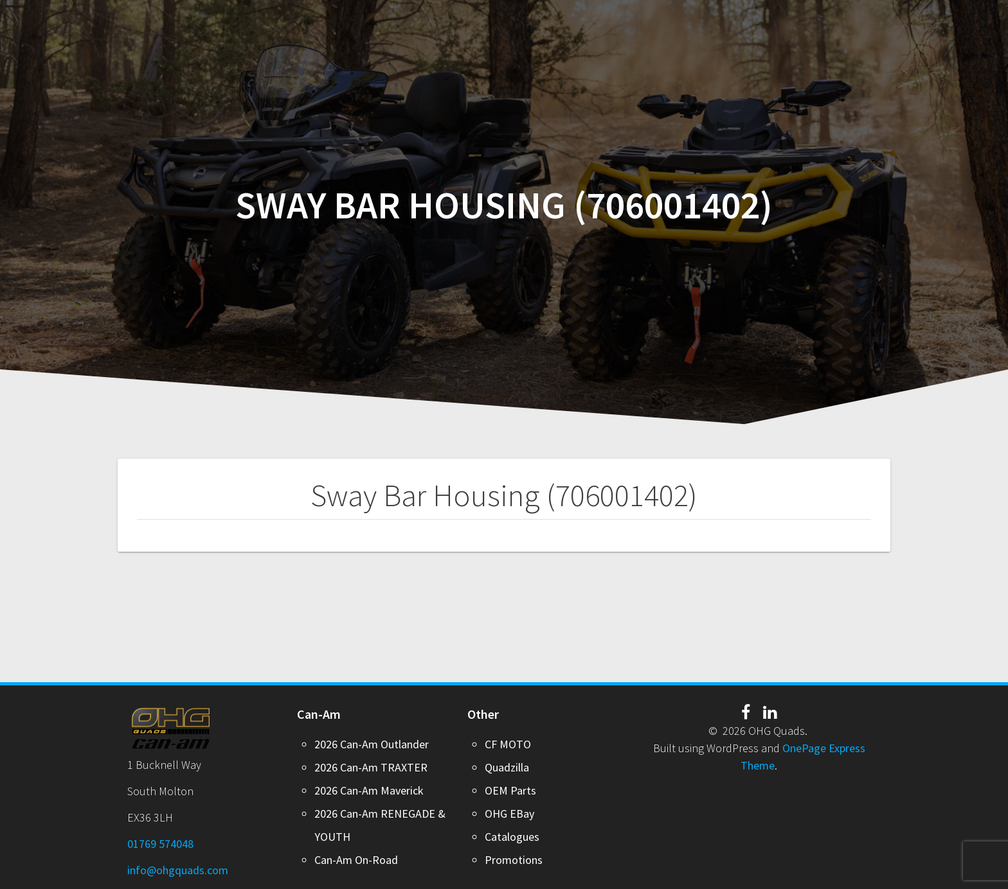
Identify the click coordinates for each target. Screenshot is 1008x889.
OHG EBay (509, 813)
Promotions (514, 859)
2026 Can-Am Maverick (369, 790)
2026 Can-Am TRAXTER (371, 767)
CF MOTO (508, 744)
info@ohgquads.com (177, 870)
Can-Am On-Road (356, 859)
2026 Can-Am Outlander (371, 744)
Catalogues (512, 836)
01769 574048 (160, 843)
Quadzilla (507, 767)
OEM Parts (510, 790)
